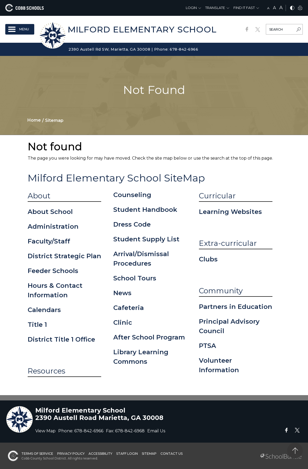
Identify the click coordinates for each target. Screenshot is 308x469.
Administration (53, 226)
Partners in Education (235, 306)
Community (221, 290)
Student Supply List (146, 239)
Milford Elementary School (142, 29)
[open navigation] (19, 29)
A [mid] (274, 7)
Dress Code (132, 224)
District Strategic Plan (64, 256)
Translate (215, 8)
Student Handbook (145, 209)
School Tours (134, 278)
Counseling (132, 195)
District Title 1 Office (61, 339)
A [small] (268, 8)
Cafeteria (128, 308)
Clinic (122, 322)
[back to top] (295, 450)
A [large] (281, 8)
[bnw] (292, 8)
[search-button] (298, 30)
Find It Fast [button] (244, 8)
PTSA (207, 346)
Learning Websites (230, 212)
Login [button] (191, 8)
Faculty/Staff (49, 241)
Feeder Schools (53, 271)
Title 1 (37, 324)
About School (50, 212)
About (39, 195)
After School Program (149, 337)
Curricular (217, 195)
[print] (300, 8)
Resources (46, 370)
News (122, 293)
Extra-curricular (228, 243)
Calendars (44, 310)
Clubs (208, 259)
